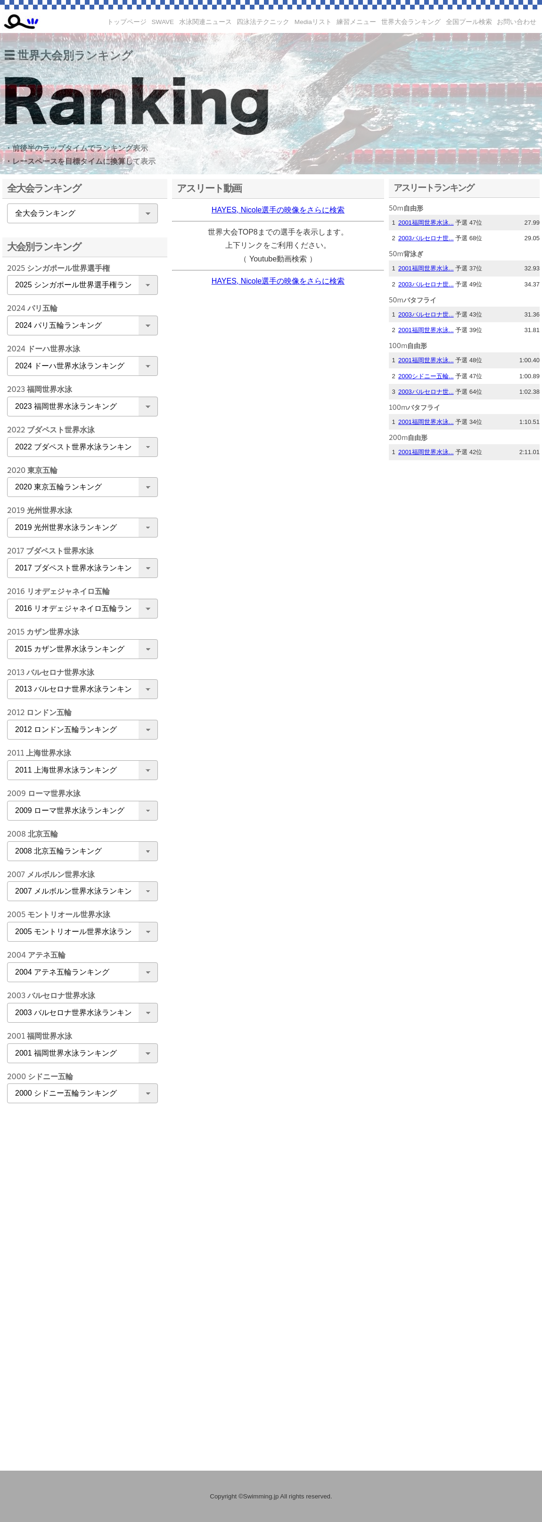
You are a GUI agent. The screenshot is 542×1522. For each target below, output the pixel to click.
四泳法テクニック (263, 21)
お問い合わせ (516, 21)
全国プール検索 (469, 21)
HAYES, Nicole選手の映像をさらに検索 (278, 210)
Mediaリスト (313, 21)
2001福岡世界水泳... (426, 222)
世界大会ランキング (411, 21)
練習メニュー (356, 21)
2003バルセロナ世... (426, 238)
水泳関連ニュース (205, 21)
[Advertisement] (80, 1258)
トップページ (127, 21)
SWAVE (163, 21)
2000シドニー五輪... (426, 376)
